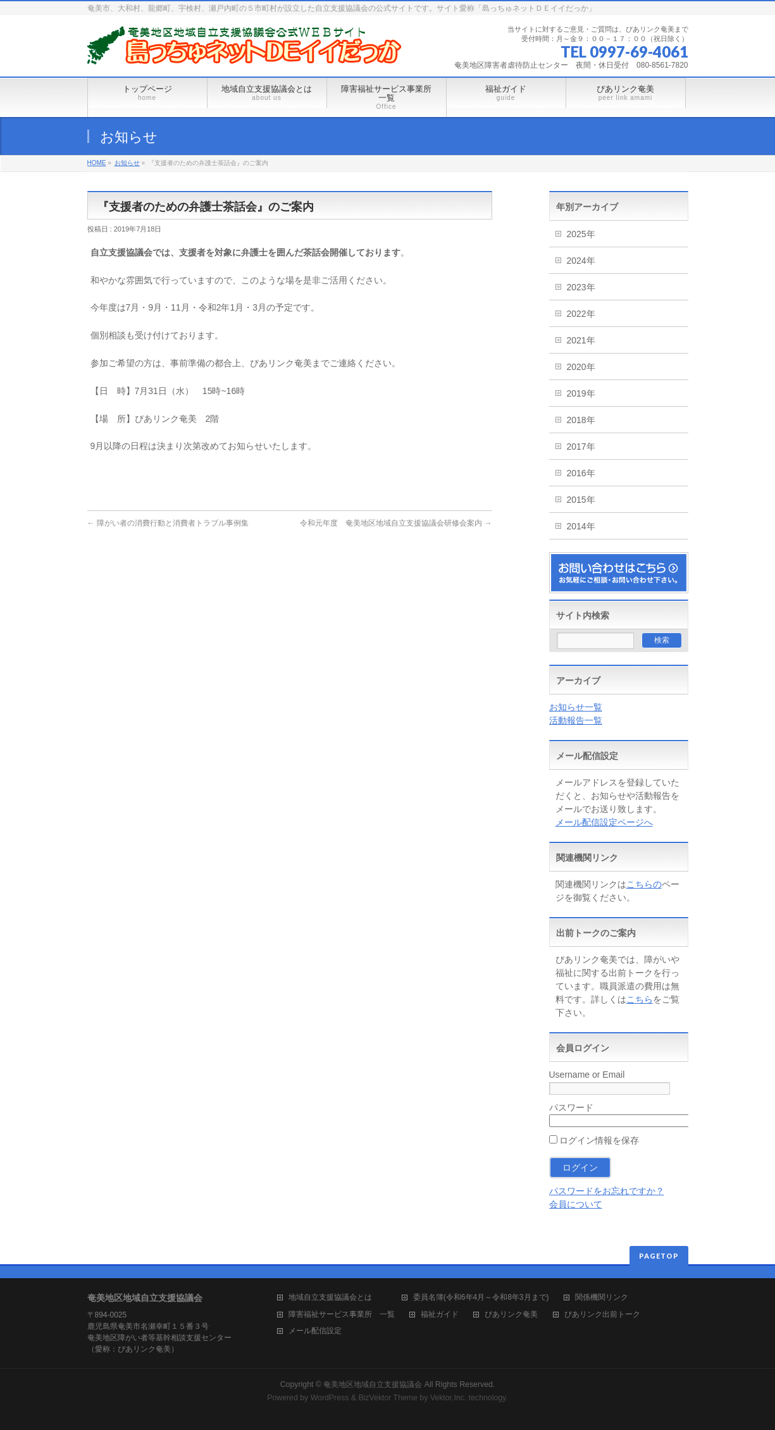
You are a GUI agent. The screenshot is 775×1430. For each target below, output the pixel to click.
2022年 (581, 314)
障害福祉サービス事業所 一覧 (341, 1314)
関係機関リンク (601, 1297)
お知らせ (127, 162)
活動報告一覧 (575, 720)
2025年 (581, 234)
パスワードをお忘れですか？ (606, 1191)
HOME (96, 162)
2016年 (581, 473)
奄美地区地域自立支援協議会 (372, 1384)
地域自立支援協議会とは (337, 1297)
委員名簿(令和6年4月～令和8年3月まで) (481, 1297)
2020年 (581, 367)
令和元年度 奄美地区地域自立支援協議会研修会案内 (396, 523)
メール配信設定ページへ (604, 822)
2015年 (581, 500)
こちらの (644, 884)
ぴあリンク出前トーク (602, 1314)
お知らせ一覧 (575, 707)
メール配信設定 (315, 1331)
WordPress (330, 1397)
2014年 (581, 526)
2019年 (581, 393)
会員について (575, 1204)
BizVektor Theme (388, 1397)
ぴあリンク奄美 (511, 1314)
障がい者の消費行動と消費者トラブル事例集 (168, 523)
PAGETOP (659, 1256)
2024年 (581, 261)
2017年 (581, 446)
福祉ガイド (440, 1314)
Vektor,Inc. (448, 1397)
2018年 (581, 420)
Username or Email (587, 1074)
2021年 (581, 340)
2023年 (581, 287)
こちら (639, 999)
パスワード (571, 1107)
